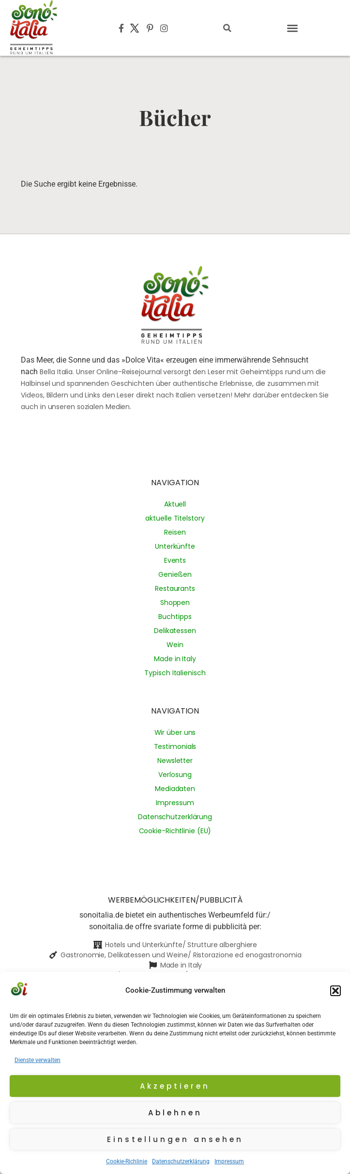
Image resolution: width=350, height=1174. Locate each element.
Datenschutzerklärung (181, 1161)
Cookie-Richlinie (126, 1161)
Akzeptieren (175, 1086)
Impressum (229, 1161)
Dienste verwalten (38, 1060)
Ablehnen (175, 1113)
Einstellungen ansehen (175, 1139)
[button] (335, 991)
